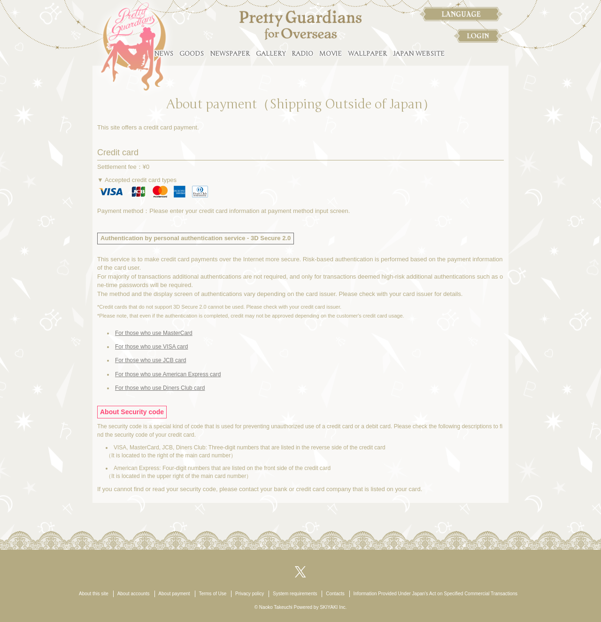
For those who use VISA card (151, 346)
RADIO (302, 54)
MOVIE (330, 54)
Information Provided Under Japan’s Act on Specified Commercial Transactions (435, 593)
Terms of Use (212, 593)
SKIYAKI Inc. (333, 607)
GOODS (191, 54)
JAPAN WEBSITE (419, 54)
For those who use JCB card (150, 360)
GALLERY (270, 54)
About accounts (133, 593)
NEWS (163, 54)
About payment (174, 593)
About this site (93, 593)
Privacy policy (249, 593)
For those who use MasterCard (154, 333)
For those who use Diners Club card (160, 388)
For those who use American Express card (168, 374)
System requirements (295, 593)
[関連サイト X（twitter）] (300, 571)
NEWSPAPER (230, 54)
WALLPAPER (367, 54)
